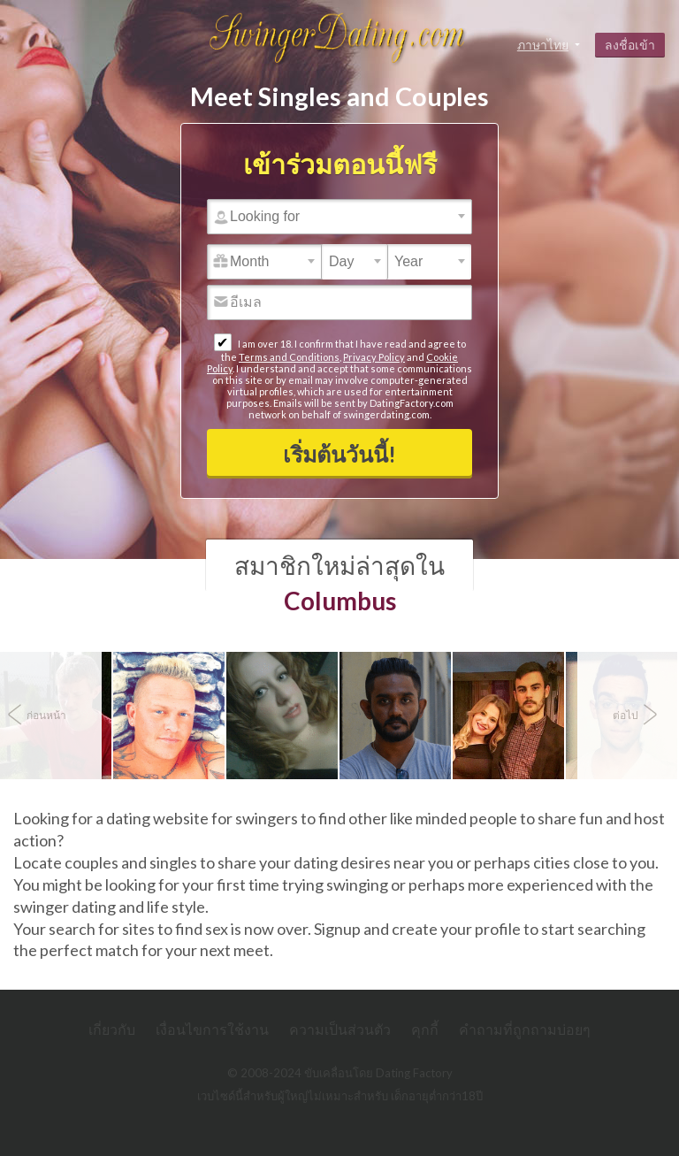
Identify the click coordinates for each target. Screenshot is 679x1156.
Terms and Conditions (289, 357)
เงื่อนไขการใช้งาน (212, 1029)
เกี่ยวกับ (111, 1029)
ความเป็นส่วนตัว (340, 1029)
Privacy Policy (374, 357)
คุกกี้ (425, 1029)
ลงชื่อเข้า (630, 44)
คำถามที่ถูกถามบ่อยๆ (525, 1029)
